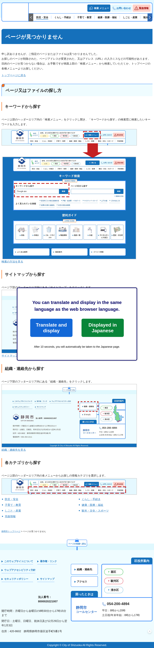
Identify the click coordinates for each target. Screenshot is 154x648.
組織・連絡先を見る (14, 449)
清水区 (115, 589)
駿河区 (115, 580)
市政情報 (10, 516)
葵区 (113, 571)
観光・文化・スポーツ (95, 510)
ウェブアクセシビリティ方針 (19, 570)
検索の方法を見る (12, 261)
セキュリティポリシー (16, 579)
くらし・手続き (91, 499)
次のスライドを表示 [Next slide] (150, 17)
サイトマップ (47, 579)
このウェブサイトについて (18, 561)
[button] (98, 8)
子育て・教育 (13, 504)
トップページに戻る (14, 75)
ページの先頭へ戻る (77, 543)
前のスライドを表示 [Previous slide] (31, 17)
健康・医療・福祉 (92, 504)
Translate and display (51, 327)
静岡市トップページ (11, 531)
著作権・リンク (48, 561)
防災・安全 (11, 499)
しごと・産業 (13, 510)
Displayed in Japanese (102, 327)
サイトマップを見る (14, 355)
